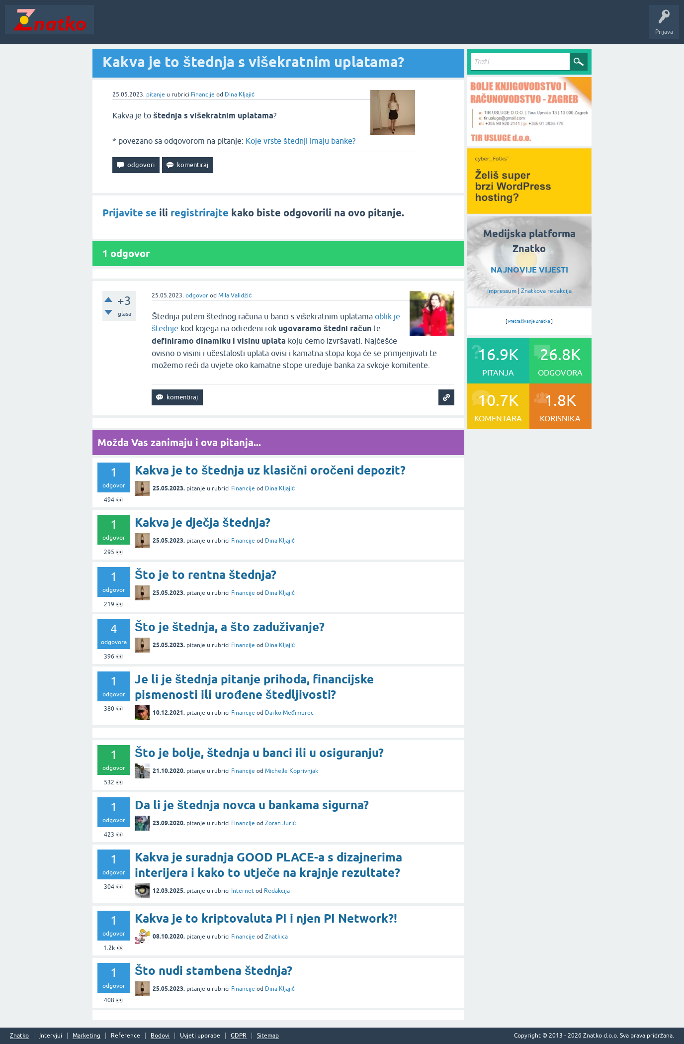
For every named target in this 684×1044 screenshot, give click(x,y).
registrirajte (200, 213)
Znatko (19, 1036)
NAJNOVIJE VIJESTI (529, 270)
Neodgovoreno (153, 27)
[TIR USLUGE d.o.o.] (529, 142)
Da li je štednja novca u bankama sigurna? (252, 805)
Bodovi (160, 1036)
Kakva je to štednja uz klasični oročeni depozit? (270, 470)
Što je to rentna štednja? (205, 575)
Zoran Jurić (280, 823)
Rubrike (194, 27)
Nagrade (351, 27)
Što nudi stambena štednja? (213, 970)
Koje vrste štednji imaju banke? (300, 140)
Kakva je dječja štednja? (202, 522)
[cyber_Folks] (529, 210)
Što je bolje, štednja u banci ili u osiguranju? (259, 753)
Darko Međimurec (289, 712)
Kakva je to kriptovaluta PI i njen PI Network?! (266, 918)
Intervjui (50, 1036)
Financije (203, 94)
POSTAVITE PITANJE (245, 27)
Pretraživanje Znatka (529, 321)
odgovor (196, 295)
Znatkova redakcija (546, 290)
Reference (125, 1036)
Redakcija (277, 890)
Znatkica (276, 936)
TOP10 (320, 27)
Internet (242, 890)
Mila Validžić (235, 295)
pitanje (155, 94)
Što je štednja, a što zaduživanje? (230, 627)
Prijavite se (129, 213)
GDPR (239, 1036)
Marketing (86, 1036)
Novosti (111, 27)
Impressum (501, 290)
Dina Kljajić (240, 94)
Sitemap (268, 1036)
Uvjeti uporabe (200, 1036)
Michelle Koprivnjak (291, 770)
